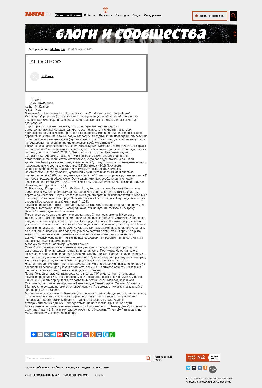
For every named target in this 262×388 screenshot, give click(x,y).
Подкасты (105, 15)
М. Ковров (57, 49)
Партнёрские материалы (75, 375)
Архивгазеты (214, 357)
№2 (201, 357)
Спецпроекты (152, 15)
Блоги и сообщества (68, 15)
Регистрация (216, 15)
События (90, 15)
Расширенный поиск (163, 358)
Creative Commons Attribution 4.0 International (209, 382)
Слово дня (122, 15)
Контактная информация (46, 375)
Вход (203, 15)
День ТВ (99, 375)
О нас (28, 375)
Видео (137, 15)
